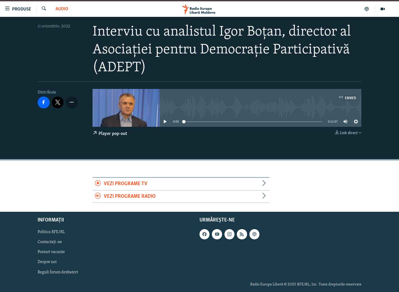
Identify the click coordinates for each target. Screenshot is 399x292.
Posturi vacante (51, 252)
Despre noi (47, 262)
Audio (61, 9)
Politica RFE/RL (51, 232)
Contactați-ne (50, 242)
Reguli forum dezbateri (58, 272)
